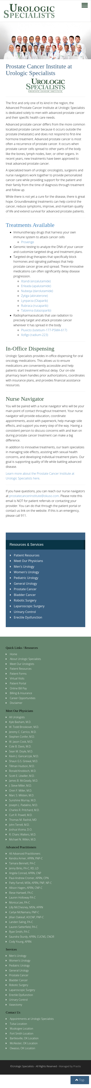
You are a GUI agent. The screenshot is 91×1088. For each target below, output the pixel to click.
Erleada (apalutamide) (36, 286)
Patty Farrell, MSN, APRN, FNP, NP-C (30, 883)
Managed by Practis (70, 1066)
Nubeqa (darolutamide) (37, 291)
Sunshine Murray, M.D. (22, 800)
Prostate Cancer (23, 589)
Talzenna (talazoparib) (36, 310)
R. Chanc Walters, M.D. (22, 834)
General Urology (23, 583)
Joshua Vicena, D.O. (20, 829)
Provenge (27, 242)
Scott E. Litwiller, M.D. (22, 776)
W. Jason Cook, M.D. (21, 741)
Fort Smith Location (21, 1033)
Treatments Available (30, 225)
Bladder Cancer (23, 595)
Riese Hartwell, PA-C (21, 893)
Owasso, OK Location (22, 1048)
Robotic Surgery (23, 600)
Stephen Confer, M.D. (22, 736)
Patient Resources (24, 555)
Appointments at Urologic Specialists (32, 1019)
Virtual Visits (17, 678)
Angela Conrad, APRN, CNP (25, 873)
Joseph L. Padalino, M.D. (23, 805)
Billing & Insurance (21, 693)
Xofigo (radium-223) (34, 335)
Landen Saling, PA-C (21, 922)
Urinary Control (23, 612)
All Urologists (17, 717)
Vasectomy (15, 1004)
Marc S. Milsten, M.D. (21, 795)
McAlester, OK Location (24, 1043)
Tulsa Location (18, 1024)
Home (13, 654)
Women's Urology (24, 572)
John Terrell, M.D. (19, 825)
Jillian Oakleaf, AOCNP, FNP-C (26, 917)
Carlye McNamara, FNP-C (24, 912)
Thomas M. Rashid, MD (23, 820)
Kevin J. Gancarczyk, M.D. (24, 756)
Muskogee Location (21, 1028)
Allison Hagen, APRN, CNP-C (26, 888)
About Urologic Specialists (25, 659)
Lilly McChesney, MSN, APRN (26, 907)
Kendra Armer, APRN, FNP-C (26, 858)
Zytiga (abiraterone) (34, 296)
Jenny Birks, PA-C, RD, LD (24, 868)
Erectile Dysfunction (26, 617)
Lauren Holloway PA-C (22, 897)
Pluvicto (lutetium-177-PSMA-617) (44, 330)
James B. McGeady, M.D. (23, 780)
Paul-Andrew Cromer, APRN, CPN (29, 878)
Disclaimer (16, 703)
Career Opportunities (22, 698)
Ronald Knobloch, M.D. (22, 771)
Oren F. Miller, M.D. (20, 790)
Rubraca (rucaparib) (34, 306)
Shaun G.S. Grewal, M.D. (23, 761)
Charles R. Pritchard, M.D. (24, 810)
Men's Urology (22, 566)
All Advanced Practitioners (24, 853)
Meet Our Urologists (22, 664)
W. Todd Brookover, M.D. (24, 727)
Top (79, 1080)
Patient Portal (18, 683)
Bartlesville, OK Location (24, 1038)
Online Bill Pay (18, 688)
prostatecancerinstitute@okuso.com (34, 496)
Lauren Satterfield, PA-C (23, 927)
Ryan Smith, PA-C (19, 931)
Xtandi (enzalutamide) (36, 281)
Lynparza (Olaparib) (34, 301)
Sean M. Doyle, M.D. (21, 751)
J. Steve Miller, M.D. (20, 785)
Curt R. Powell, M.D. (21, 815)
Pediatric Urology (24, 578)
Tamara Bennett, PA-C (22, 863)
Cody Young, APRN (20, 941)
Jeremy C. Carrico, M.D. (23, 732)
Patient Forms (18, 673)
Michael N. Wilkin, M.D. (22, 839)
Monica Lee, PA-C (19, 902)
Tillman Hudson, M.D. (22, 766)
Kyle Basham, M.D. (20, 722)
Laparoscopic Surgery (27, 606)
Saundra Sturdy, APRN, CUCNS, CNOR (31, 936)
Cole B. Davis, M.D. (20, 746)
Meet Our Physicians (26, 561)
